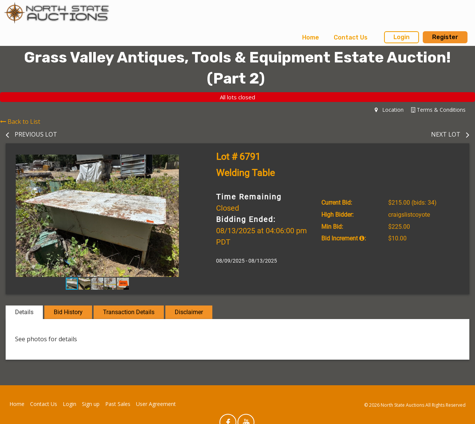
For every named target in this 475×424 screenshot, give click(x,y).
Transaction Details (128, 312)
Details (24, 312)
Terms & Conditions (438, 109)
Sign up (91, 403)
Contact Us (351, 37)
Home (310, 37)
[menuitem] (310, 37)
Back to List (20, 121)
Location (389, 109)
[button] (182, 161)
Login (401, 37)
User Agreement (156, 403)
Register (445, 37)
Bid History (68, 312)
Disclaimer (189, 312)
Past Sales (117, 403)
